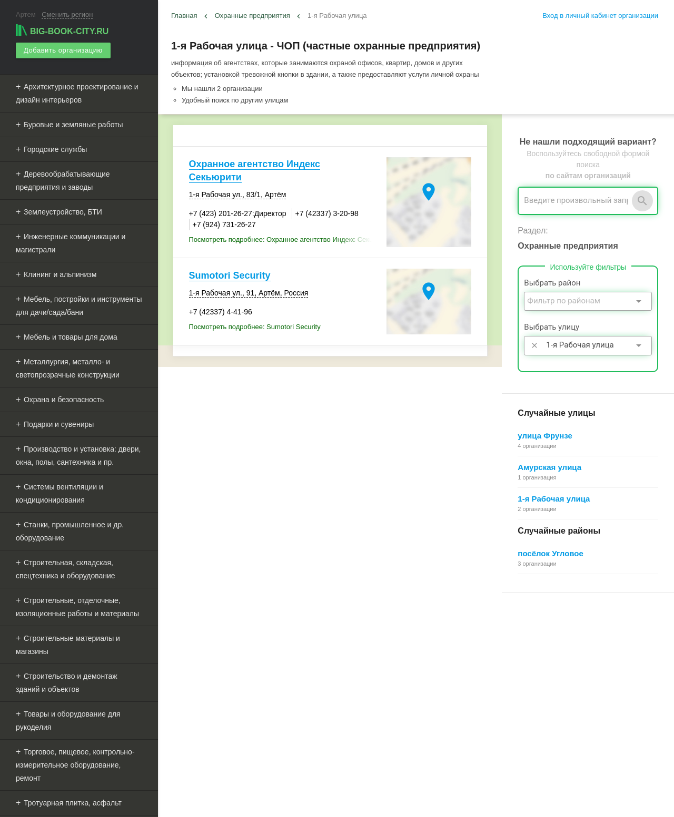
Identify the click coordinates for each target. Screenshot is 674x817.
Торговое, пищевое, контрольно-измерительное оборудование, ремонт (75, 765)
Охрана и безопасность (64, 399)
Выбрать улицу (551, 327)
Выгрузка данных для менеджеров (230, 706)
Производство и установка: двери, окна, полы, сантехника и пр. (78, 455)
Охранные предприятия (252, 15)
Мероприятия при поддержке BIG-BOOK (235, 718)
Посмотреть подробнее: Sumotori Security (255, 327)
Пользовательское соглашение (386, 694)
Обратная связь (362, 658)
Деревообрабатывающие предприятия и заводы (63, 180)
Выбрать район (552, 283)
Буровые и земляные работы (73, 124)
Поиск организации (533, 670)
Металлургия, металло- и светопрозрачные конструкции (68, 368)
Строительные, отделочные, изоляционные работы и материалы (77, 607)
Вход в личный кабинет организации (600, 15)
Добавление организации (543, 694)
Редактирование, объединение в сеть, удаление (579, 706)
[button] (483, 793)
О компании (356, 682)
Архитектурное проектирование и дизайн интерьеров (77, 93)
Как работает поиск (533, 682)
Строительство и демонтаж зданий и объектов (66, 682)
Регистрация (523, 635)
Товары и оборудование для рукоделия (68, 720)
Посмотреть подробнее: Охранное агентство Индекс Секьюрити (285, 239)
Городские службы (55, 149)
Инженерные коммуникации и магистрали (70, 243)
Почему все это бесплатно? (547, 646)
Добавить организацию (63, 50)
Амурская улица (549, 467)
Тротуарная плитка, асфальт (73, 803)
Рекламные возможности (214, 695)
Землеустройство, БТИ (63, 212)
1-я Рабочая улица (554, 498)
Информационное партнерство (386, 670)
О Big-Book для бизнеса (375, 646)
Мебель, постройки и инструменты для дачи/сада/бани (79, 305)
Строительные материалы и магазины (68, 645)
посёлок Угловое (550, 553)
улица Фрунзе (545, 435)
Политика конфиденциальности (387, 706)
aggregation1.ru (350, 804)
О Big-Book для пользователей (386, 635)
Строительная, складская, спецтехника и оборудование (65, 569)
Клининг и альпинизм (60, 274)
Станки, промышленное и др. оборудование (70, 531)
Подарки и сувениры (59, 424)
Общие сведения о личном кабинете (561, 658)
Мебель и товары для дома (70, 337)
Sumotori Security (230, 275)
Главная (184, 15)
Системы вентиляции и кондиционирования (59, 493)
